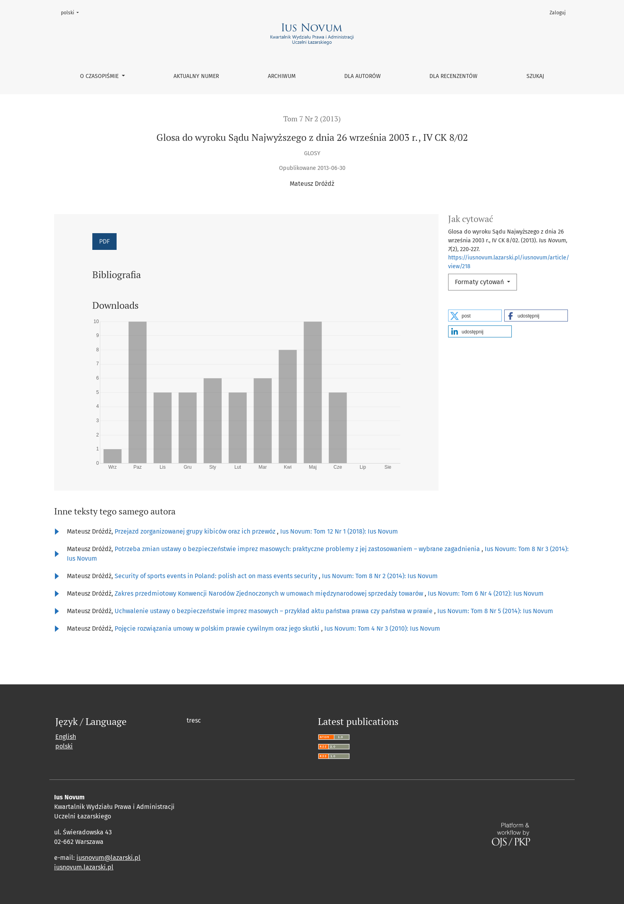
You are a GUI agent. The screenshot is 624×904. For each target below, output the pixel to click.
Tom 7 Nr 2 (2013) (312, 118)
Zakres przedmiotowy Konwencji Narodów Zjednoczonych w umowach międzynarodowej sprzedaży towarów (270, 593)
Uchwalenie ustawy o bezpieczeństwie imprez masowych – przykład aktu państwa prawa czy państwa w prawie (274, 611)
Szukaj (535, 76)
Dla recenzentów (453, 76)
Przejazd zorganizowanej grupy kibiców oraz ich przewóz (196, 531)
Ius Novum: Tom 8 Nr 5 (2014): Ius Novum (495, 611)
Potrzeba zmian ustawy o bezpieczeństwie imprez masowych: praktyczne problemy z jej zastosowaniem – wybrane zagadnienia (298, 549)
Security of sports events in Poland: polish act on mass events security (217, 576)
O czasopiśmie (100, 76)
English (65, 736)
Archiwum (282, 76)
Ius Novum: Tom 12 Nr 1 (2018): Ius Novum (339, 531)
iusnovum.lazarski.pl (83, 867)
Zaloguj (558, 13)
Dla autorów (362, 76)
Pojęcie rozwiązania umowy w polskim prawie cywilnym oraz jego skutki (218, 628)
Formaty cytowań (480, 282)
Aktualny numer (196, 76)
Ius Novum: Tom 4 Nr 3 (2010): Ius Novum (382, 628)
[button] (475, 315)
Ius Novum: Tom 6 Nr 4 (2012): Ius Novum (486, 593)
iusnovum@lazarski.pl (108, 857)
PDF (104, 241)
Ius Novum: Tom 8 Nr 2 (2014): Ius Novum (380, 576)
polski (72, 12)
